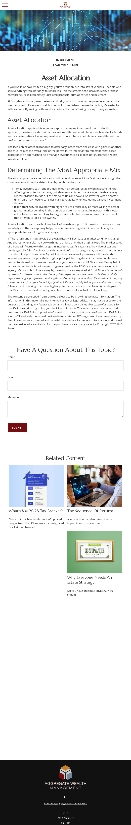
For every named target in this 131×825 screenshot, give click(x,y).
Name (11, 357)
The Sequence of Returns (90, 510)
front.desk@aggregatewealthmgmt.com (65, 803)
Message (13, 397)
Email (10, 377)
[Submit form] (17, 427)
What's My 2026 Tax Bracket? (36, 510)
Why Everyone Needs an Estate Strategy (89, 580)
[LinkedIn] (65, 797)
